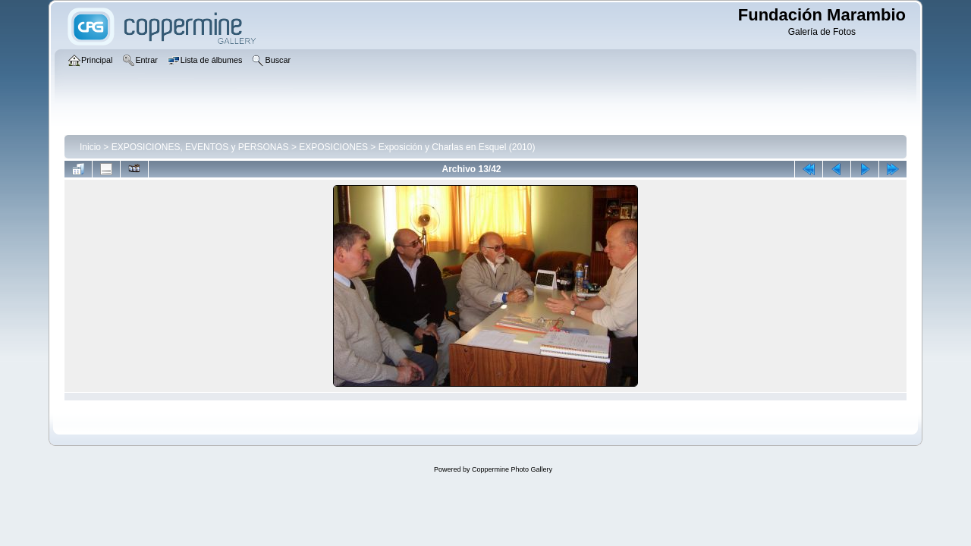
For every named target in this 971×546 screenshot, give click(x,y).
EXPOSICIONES (333, 147)
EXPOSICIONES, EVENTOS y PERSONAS (200, 147)
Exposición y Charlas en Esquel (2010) (457, 147)
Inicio (90, 147)
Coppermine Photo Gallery (512, 469)
